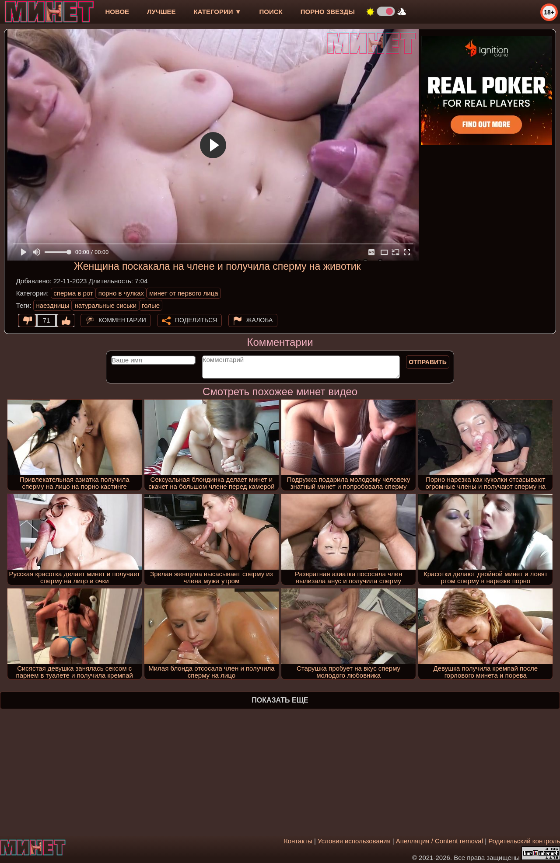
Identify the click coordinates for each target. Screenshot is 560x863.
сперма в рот (73, 293)
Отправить (428, 361)
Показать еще (280, 700)
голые (151, 305)
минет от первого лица (183, 293)
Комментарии (122, 320)
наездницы (52, 305)
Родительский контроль (524, 841)
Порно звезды (328, 11)
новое (117, 11)
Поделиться (196, 320)
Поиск (271, 11)
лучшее (161, 11)
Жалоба (259, 320)
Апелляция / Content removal (439, 841)
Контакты (298, 841)
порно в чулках (121, 293)
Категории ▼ (218, 11)
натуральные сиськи (105, 305)
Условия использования (354, 841)
